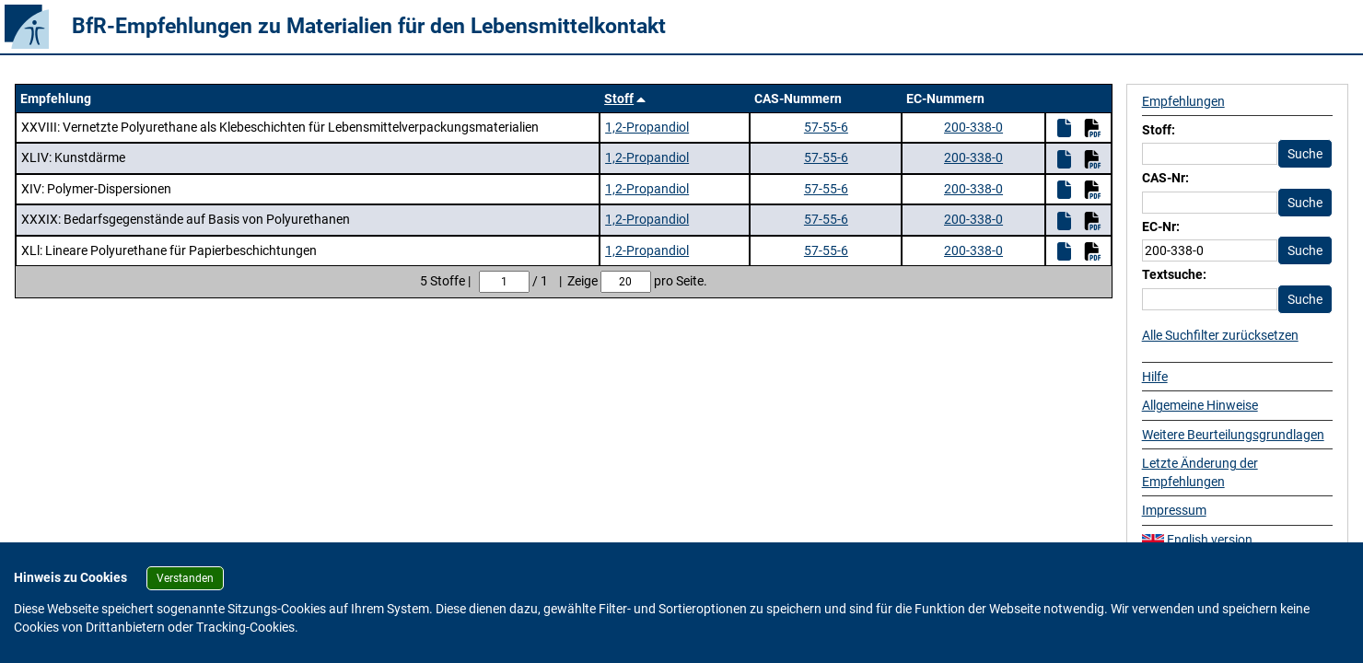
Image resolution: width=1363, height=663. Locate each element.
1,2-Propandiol (647, 127)
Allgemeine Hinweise (1200, 405)
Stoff (619, 98)
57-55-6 (826, 127)
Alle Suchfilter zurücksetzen (1220, 335)
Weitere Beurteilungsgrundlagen (1233, 434)
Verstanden (185, 578)
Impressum (1174, 510)
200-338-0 (973, 127)
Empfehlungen (1183, 101)
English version (1197, 539)
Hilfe (1155, 376)
